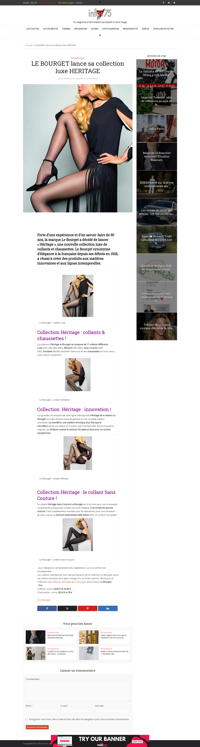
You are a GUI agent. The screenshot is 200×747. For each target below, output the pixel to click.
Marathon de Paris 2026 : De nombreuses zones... (157, 267)
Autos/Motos (50, 28)
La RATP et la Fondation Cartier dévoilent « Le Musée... (60, 652)
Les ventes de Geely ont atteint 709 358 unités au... (156, 212)
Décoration (80, 28)
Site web (99, 705)
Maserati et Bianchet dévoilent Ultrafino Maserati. (60, 636)
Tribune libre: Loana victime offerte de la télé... (157, 326)
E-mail (64, 705)
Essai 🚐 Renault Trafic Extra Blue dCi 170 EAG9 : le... (157, 239)
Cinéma (66, 28)
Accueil (29, 45)
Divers (94, 28)
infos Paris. (156, 128)
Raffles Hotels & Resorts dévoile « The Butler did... (114, 652)
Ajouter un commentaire (87, 78)
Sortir (145, 28)
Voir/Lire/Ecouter (163, 28)
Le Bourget (44, 599)
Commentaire (33, 679)
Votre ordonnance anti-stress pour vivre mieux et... (157, 297)
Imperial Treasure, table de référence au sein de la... (156, 101)
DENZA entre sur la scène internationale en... (157, 184)
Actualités (32, 28)
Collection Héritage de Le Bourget (69, 581)
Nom (29, 705)
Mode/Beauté (130, 28)
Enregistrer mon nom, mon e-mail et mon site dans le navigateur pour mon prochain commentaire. (79, 719)
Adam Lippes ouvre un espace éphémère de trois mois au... (113, 636)
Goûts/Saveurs (110, 28)
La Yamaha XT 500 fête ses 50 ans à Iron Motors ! (156, 73)
